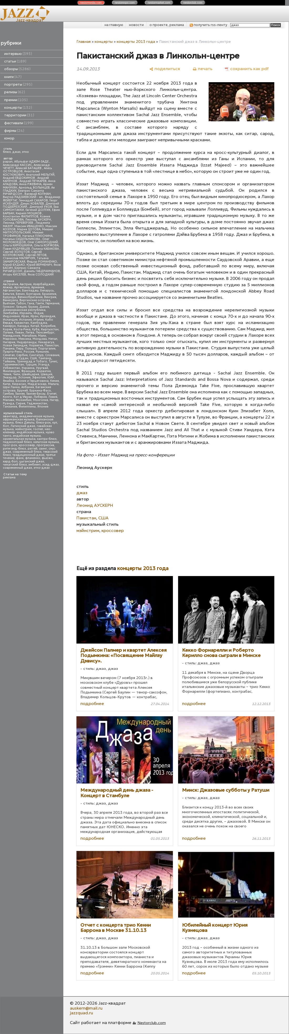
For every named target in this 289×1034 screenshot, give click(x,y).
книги (13, 77)
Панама (8, 348)
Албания (27, 387)
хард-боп (10, 461)
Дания (44, 307)
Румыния (42, 351)
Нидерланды (27, 342)
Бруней (22, 390)
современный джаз (17, 467)
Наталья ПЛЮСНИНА (37, 236)
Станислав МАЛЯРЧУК (19, 258)
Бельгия (8, 294)
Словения (10, 358)
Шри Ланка (11, 387)
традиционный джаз (28, 455)
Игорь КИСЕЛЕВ (14, 274)
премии (16, 100)
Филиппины (27, 406)
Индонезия (11, 316)
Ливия (52, 397)
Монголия (40, 400)
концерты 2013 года (136, 41)
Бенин (20, 294)
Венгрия (50, 297)
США (33, 358)
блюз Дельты (24, 422)
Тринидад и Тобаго (32, 361)
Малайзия (29, 335)
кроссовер (27, 445)
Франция (28, 371)
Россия (29, 351)
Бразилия (49, 294)
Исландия (10, 319)
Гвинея (20, 393)
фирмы (14, 130)
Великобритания (30, 297)
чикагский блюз (15, 464)
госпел (38, 429)
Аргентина (22, 287)
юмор (9, 138)
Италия (38, 319)
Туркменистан (13, 364)
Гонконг (9, 307)
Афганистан (11, 290)
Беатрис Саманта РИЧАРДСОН (23, 192)
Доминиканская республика (24, 310)
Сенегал (9, 355)
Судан (23, 358)
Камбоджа (38, 323)
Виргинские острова (34, 300)
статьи (15, 61)
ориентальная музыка (19, 439)
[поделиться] (164, 68)
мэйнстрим (23, 429)
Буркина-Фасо (40, 390)
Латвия (8, 332)
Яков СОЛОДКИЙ (41, 274)
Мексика (24, 339)
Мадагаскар (37, 384)
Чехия (7, 374)
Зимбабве (10, 313)
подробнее (92, 703)
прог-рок (10, 445)
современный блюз (27, 451)
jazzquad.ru (81, 1012)
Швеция (46, 374)
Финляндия (11, 371)
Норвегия (36, 345)
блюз (7, 152)
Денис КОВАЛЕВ (32, 203)
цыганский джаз (31, 461)
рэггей (32, 448)
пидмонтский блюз (17, 442)
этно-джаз (42, 467)
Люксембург (45, 332)
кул (54, 422)
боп (6, 426)
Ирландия (47, 316)
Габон (21, 303)
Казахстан (21, 323)
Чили (16, 374)
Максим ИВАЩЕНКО (29, 226)
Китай (34, 326)
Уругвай (42, 368)
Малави (8, 400)
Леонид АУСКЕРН (38, 219)
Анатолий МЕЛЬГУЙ (40, 174)
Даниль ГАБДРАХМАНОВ (42, 271)
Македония (11, 335)
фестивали (18, 123)
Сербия (22, 355)
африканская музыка (18, 419)
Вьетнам (9, 303)
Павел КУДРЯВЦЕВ (16, 248)
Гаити (40, 303)
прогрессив (45, 445)
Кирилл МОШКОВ (29, 213)
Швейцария (30, 374)
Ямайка (8, 381)
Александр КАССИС (17, 165)
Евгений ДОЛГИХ (37, 210)
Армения (37, 287)
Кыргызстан (50, 329)
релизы (14, 92)
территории (19, 115)
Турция (31, 364)
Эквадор (10, 377)
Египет (51, 393)
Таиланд (44, 358)
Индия (38, 313)
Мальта (53, 384)
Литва (29, 332)
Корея (7, 329)
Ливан (19, 332)
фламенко (32, 458)
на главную (114, 25)
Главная (83, 41)
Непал (52, 339)
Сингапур (36, 355)
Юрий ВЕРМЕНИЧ (39, 265)
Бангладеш (30, 290)
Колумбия (48, 326)
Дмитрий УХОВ (40, 206)
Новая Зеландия (15, 345)
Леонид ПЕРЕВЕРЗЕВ (18, 222)
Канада (23, 326)
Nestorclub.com (151, 1022)
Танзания (10, 406)
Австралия (10, 284)
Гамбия (8, 393)
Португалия (46, 348)
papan (8, 161)
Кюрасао (19, 384)
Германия (52, 303)
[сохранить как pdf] (246, 68)
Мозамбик (24, 400)
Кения (54, 381)
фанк (20, 458)
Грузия (33, 307)
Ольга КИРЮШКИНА (17, 245)
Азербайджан (43, 284)
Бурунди (9, 297)
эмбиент (34, 464)
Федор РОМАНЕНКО (42, 261)
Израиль (25, 313)
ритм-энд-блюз (14, 448)
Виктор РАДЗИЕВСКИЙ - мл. (23, 197)
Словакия (52, 355)
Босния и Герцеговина (32, 381)
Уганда (43, 364)
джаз (16, 152)
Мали (42, 335)
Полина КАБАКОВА (46, 248)
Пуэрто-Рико (12, 351)
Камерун (9, 326)
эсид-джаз (50, 464)
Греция (21, 307)
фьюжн (47, 458)
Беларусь (47, 290)
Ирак (25, 316)
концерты (18, 107)
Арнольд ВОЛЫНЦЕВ (34, 187)
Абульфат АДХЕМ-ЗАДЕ (31, 161)
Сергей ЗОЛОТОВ (16, 252)
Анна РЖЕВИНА (30, 184)
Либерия (40, 397)
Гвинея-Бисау (35, 393)
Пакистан (52, 345)
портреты (18, 84)
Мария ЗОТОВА (28, 229)
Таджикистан (37, 403)
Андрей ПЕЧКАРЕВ (33, 181)
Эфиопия (39, 377)
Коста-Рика (22, 329)
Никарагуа (46, 342)
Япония (42, 406)
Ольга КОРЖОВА (46, 245)
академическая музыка (36, 416)
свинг (43, 448)
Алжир (8, 287)
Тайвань (9, 361)
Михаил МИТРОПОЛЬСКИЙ (28, 231)
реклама (9, 477)
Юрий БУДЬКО (14, 265)
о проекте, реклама (166, 25)
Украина (28, 368)
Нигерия (9, 342)
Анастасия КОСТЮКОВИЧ (21, 173)
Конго (7, 397)
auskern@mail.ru (86, 1008)
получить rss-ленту (208, 25)
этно (25, 152)
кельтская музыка (46, 442)
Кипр (7, 384)
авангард (10, 416)
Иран (34, 316)
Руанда (8, 403)
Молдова (40, 339)
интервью (18, 53)
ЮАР (50, 377)
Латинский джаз (23, 426)
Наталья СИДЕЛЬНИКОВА (22, 239)
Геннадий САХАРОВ (33, 200)
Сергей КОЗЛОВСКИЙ (22, 253)
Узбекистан (11, 368)
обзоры (17, 69)
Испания (25, 319)
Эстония (24, 377)
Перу (19, 348)
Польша (31, 348)
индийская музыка (27, 435)
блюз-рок (43, 422)
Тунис (53, 361)
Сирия (20, 403)
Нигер (54, 400)
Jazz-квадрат (30, 20)
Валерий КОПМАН (37, 194)
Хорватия (44, 371)
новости (136, 25)
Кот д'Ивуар (23, 397)
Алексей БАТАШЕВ (29, 168)
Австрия (26, 284)
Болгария (33, 294)
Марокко (10, 339)
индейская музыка (30, 432)
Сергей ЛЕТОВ (36, 255)
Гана (30, 303)
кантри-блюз (46, 439)
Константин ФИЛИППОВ (20, 216)
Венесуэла (10, 300)
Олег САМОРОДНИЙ (42, 242)
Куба (35, 329)
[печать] (202, 68)
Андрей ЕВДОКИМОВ (19, 178)
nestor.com (91, 2)
